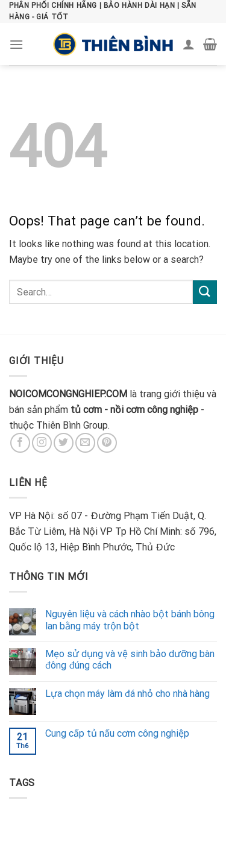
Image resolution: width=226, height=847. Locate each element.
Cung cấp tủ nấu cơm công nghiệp (117, 733)
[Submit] (205, 292)
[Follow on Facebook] (20, 443)
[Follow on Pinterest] (107, 443)
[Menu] (16, 44)
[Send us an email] (85, 443)
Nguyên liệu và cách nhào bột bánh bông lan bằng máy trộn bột (130, 619)
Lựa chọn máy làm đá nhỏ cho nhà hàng (127, 693)
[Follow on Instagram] (42, 443)
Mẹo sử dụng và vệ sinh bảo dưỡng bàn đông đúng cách (130, 659)
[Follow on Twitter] (64, 443)
